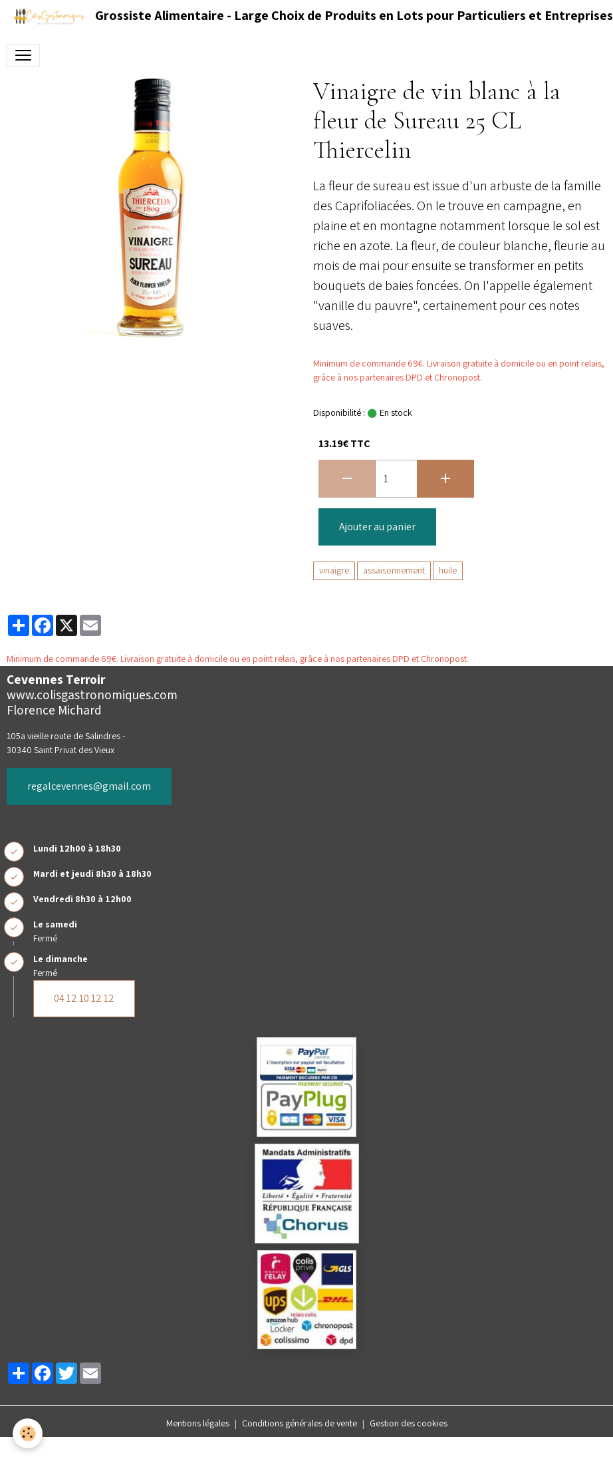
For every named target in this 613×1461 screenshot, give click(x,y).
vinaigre (334, 570)
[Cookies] (28, 1433)
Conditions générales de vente (299, 1423)
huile (448, 570)
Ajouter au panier (377, 527)
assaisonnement (394, 570)
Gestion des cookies (408, 1423)
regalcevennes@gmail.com (89, 786)
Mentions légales (197, 1423)
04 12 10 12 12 (84, 998)
